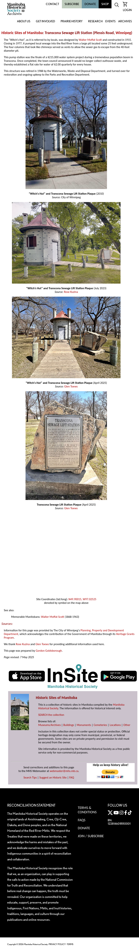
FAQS (81, 820)
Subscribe (72, 4)
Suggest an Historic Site (53, 777)
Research (95, 21)
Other (126, 725)
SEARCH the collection (51, 715)
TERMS (70, 944)
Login (127, 10)
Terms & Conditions (87, 809)
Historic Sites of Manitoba (22, 32)
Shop (105, 4)
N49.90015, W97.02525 (82, 599)
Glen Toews (71, 386)
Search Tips (30, 777)
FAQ (71, 777)
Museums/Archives (49, 725)
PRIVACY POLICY (57, 944)
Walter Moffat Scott (90, 39)
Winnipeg (123, 32)
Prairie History (72, 21)
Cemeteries (100, 725)
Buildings (68, 725)
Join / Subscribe (91, 836)
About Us (23, 21)
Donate (90, 4)
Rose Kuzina (71, 292)
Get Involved (45, 21)
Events (110, 21)
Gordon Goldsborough (49, 650)
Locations (115, 725)
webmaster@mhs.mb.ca (64, 771)
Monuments (84, 725)
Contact (52, 4)
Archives (125, 21)
